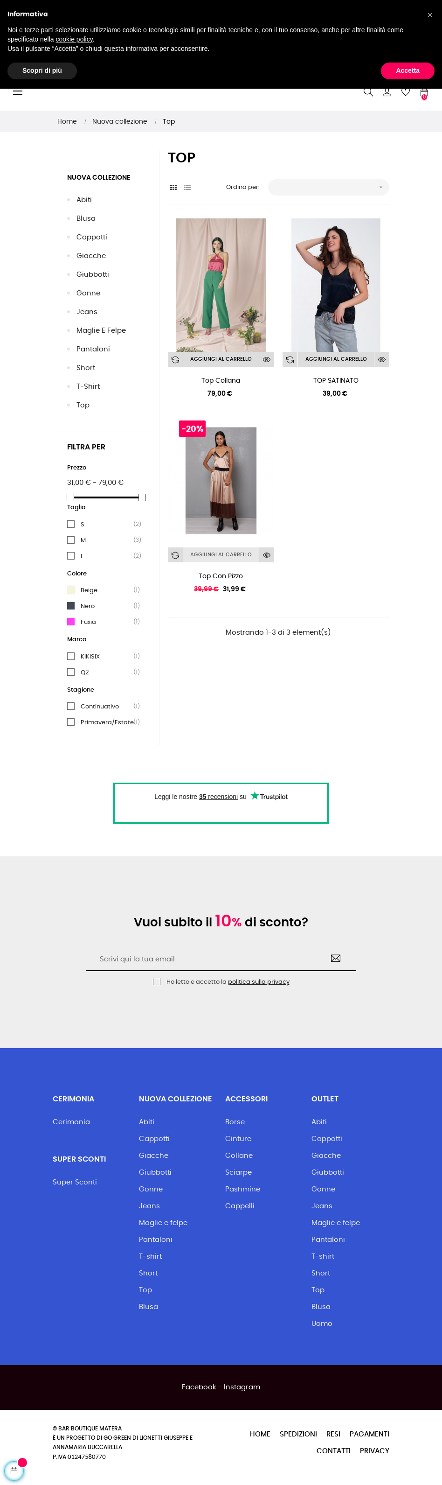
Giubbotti (92, 274)
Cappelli (240, 1206)
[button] (429, 1411)
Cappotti (91, 237)
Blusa (86, 218)
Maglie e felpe (101, 330)
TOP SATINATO (336, 381)
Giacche (91, 255)
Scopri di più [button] (42, 1467)
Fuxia (108, 622)
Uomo (321, 1323)
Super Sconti (75, 1182)
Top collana (220, 381)
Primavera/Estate (108, 722)
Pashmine (242, 1189)
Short (85, 367)
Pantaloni (93, 349)
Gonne (88, 293)
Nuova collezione (98, 178)
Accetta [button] (408, 1467)
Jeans (86, 311)
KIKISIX (108, 656)
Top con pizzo (221, 576)
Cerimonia (71, 1122)
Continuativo (108, 706)
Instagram (242, 1387)
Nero (108, 606)
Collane (239, 1155)
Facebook (199, 1387)
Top (83, 405)
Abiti (84, 199)
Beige (108, 590)
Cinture (238, 1138)
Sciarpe (238, 1172)
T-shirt (88, 386)
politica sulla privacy (259, 982)
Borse (235, 1122)
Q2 (108, 672)
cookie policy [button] (74, 1435)
